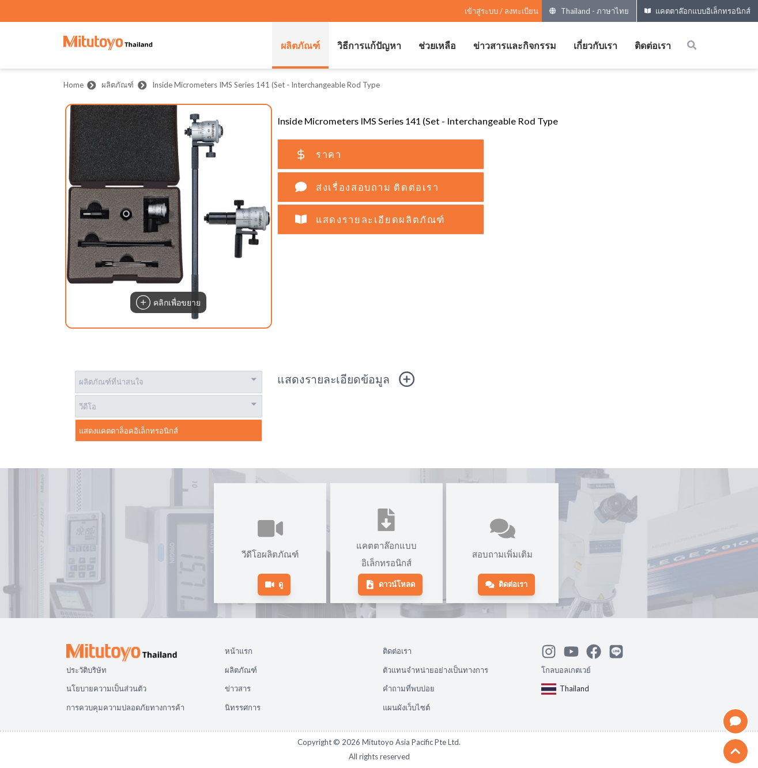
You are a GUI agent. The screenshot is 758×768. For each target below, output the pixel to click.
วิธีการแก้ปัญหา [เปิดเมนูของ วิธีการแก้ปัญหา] (369, 45)
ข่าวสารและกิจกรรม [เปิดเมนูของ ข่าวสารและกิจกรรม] (514, 45)
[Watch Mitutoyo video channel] (575, 650)
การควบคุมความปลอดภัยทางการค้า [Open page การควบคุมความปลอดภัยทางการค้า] (125, 707)
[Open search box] (692, 45)
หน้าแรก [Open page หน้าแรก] (238, 651)
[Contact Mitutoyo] (620, 650)
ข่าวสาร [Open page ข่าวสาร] (238, 688)
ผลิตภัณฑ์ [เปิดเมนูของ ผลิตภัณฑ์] (300, 45)
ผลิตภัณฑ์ (117, 84)
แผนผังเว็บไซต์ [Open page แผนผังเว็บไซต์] (406, 707)
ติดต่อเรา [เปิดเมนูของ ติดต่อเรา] (653, 45)
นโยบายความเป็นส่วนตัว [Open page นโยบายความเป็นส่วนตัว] (106, 688)
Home (73, 84)
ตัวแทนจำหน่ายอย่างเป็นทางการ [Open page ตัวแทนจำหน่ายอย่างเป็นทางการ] (435, 670)
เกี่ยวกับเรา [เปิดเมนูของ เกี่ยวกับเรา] (595, 45)
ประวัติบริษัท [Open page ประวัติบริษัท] (86, 670)
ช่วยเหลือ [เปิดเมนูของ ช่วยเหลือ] (437, 45)
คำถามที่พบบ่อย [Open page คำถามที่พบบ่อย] (409, 688)
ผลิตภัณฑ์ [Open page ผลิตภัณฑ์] (241, 670)
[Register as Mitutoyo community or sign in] (501, 11)
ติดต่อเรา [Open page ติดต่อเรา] (397, 651)
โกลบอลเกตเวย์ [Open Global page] (566, 670)
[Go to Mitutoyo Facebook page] (597, 650)
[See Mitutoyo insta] (552, 650)
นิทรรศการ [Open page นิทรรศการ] (243, 707)
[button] (168, 216)
